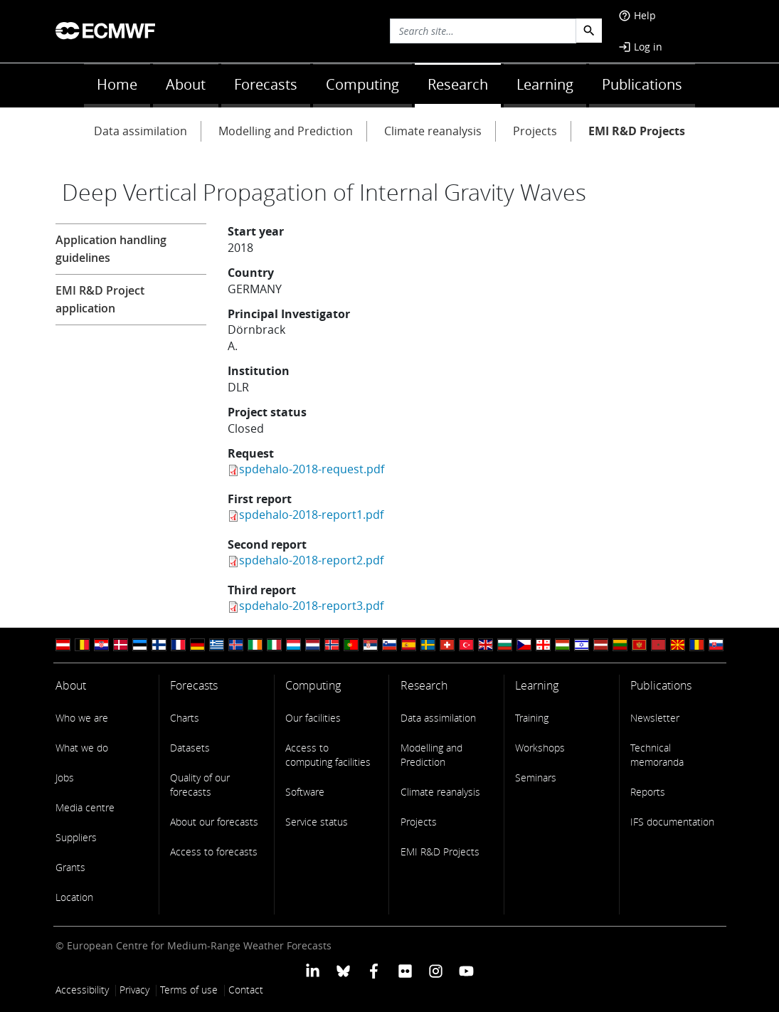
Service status (316, 821)
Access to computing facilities (328, 755)
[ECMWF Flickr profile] (405, 970)
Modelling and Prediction (285, 131)
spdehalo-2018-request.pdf (311, 469)
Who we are (81, 717)
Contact (245, 989)
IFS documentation (672, 821)
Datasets (190, 747)
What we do (81, 747)
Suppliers (76, 837)
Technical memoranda (657, 755)
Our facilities (313, 717)
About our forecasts (214, 821)
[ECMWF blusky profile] (343, 970)
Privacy (134, 989)
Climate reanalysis (433, 131)
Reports (647, 791)
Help (637, 15)
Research (458, 84)
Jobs (64, 777)
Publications (642, 84)
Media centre (85, 807)
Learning (544, 84)
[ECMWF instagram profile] (435, 970)
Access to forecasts (214, 851)
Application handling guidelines (110, 248)
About (186, 84)
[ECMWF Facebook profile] (374, 970)
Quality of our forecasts (200, 784)
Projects (535, 131)
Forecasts (265, 84)
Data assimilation (140, 131)
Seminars (535, 777)
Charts (184, 717)
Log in (640, 46)
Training (532, 717)
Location (74, 897)
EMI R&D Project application (99, 299)
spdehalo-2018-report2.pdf (311, 560)
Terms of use (189, 989)
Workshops (540, 747)
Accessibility (82, 989)
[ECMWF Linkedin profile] (312, 970)
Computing (362, 84)
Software (304, 791)
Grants (70, 867)
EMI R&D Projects (636, 131)
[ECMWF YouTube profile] (466, 970)
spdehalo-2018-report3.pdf (311, 605)
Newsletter (654, 717)
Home (117, 84)
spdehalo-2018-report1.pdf (311, 514)
